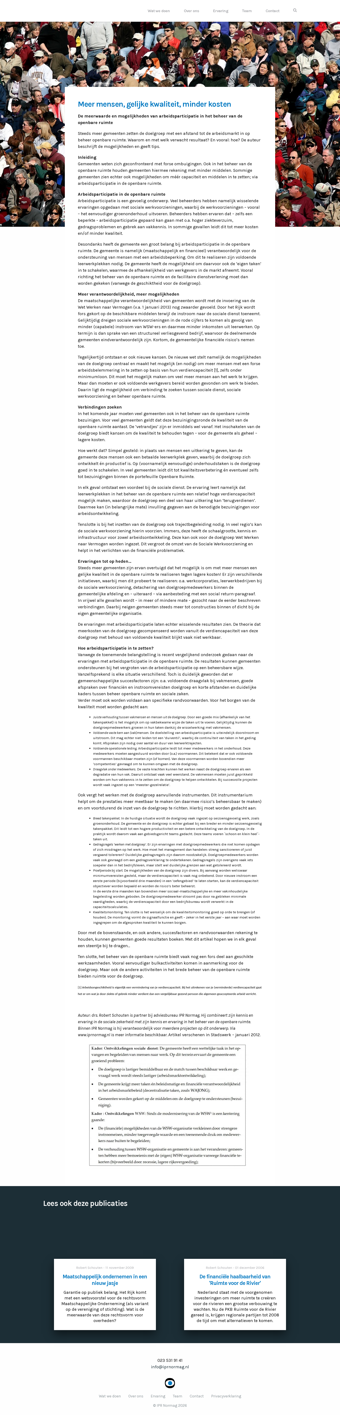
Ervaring (220, 10)
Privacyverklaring (226, 1396)
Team (247, 10)
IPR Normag (73, 11)
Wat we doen (159, 10)
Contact (272, 10)
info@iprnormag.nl (170, 1366)
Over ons (191, 10)
